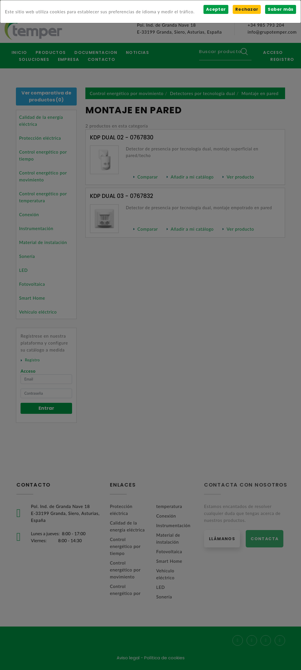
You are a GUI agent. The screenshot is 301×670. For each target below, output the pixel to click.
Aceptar (216, 9)
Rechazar (246, 9)
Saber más (280, 9)
